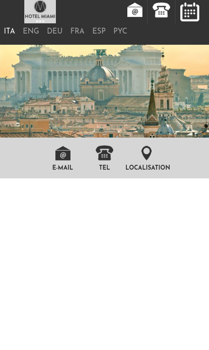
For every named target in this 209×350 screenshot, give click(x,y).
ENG (31, 31)
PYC (120, 31)
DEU (55, 31)
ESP (98, 31)
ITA (9, 31)
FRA (77, 31)
